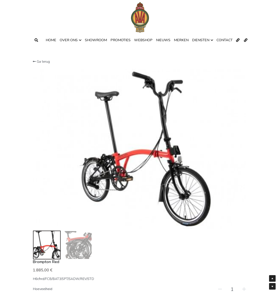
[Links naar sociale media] (238, 40)
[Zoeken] (36, 40)
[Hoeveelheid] (205, 98)
